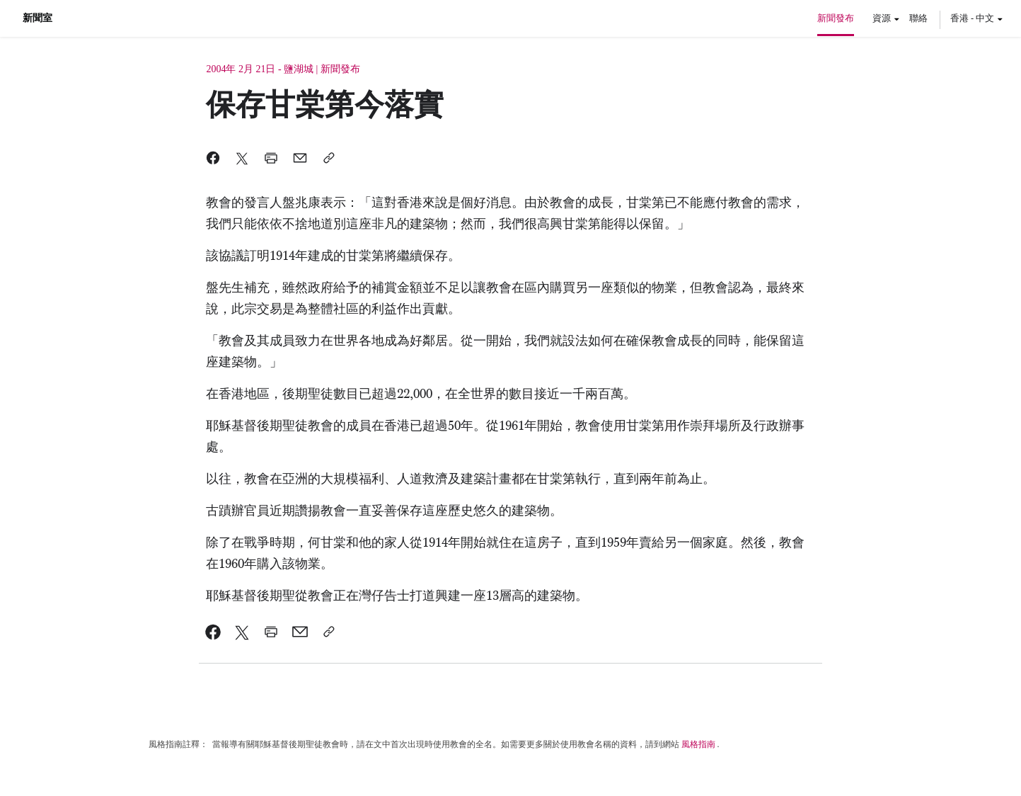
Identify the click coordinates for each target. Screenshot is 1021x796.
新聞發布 (835, 17)
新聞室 (37, 18)
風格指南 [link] (698, 744)
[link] (213, 632)
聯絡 (918, 17)
